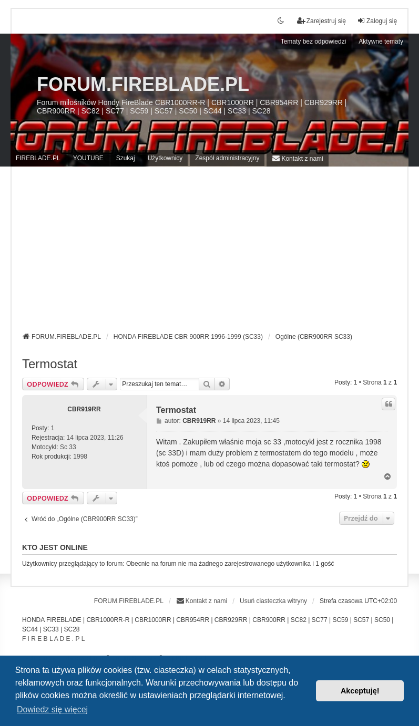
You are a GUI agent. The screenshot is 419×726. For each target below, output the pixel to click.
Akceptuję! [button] (360, 691)
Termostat (49, 364)
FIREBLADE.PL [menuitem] (38, 158)
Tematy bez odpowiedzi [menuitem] (313, 41)
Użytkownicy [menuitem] (165, 158)
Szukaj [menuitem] (125, 158)
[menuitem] (297, 158)
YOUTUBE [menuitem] (88, 158)
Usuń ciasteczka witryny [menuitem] (273, 601)
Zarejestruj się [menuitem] (321, 21)
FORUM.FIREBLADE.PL (143, 84)
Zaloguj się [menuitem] (377, 21)
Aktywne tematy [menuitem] (381, 41)
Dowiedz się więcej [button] (52, 709)
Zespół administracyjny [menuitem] (227, 158)
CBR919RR (83, 409)
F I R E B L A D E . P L (53, 638)
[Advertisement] (209, 253)
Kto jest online (55, 547)
